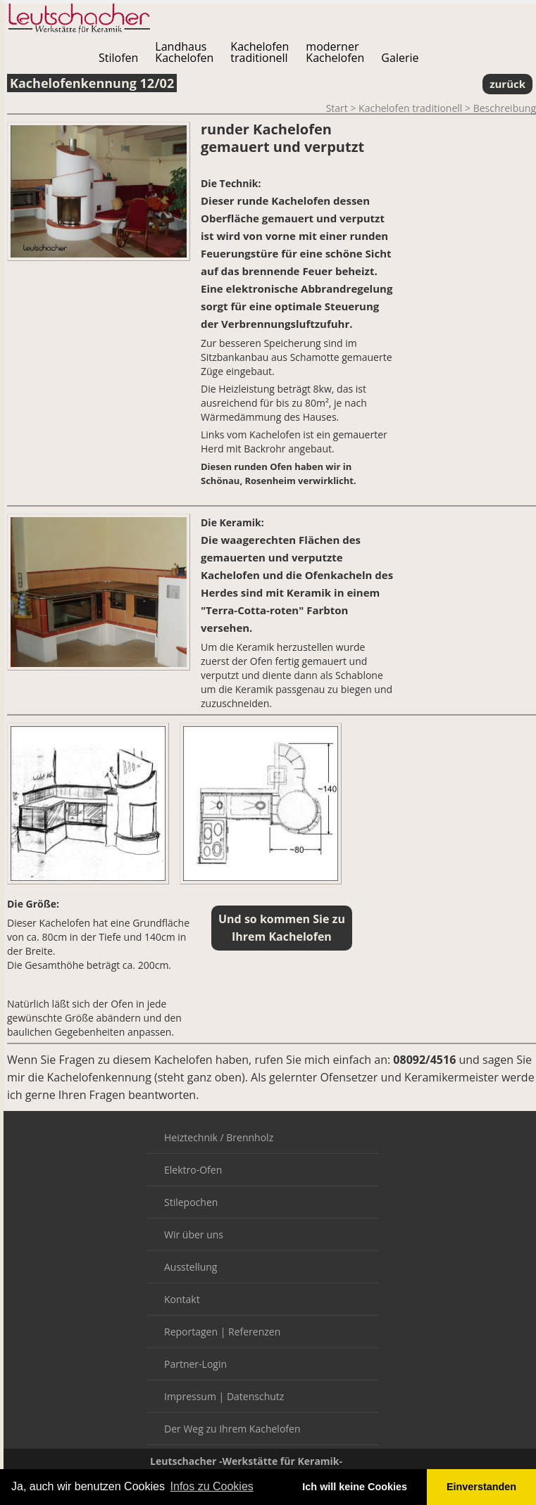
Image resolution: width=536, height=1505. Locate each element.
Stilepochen (191, 1202)
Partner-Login (195, 1364)
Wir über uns (193, 1234)
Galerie (399, 57)
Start (337, 108)
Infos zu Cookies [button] (212, 1486)
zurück (507, 84)
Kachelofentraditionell (259, 52)
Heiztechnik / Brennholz (218, 1137)
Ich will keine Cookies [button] (354, 1486)
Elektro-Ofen (193, 1169)
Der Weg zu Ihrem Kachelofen (232, 1428)
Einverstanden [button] (481, 1486)
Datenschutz (255, 1396)
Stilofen (118, 57)
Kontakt (182, 1299)
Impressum (190, 1396)
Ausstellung (190, 1267)
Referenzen (254, 1331)
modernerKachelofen (335, 52)
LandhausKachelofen (184, 52)
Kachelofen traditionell (410, 108)
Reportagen (191, 1331)
